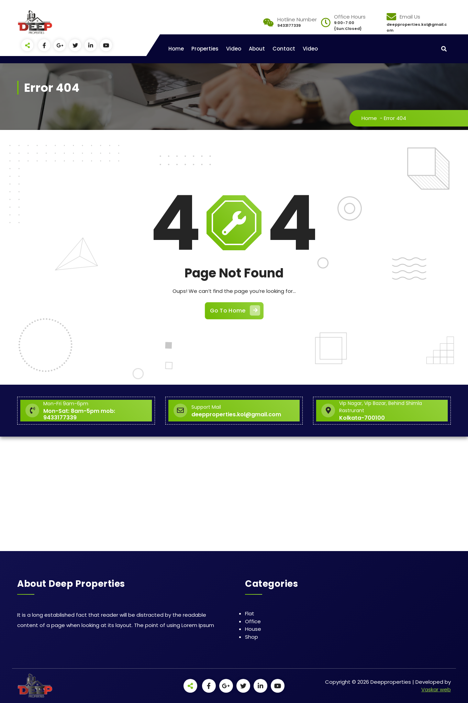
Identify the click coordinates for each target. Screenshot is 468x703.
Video (233, 48)
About (257, 48)
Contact (283, 48)
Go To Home (235, 310)
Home (176, 48)
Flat (249, 613)
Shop (251, 636)
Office (253, 621)
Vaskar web (436, 689)
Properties (205, 48)
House (253, 629)
